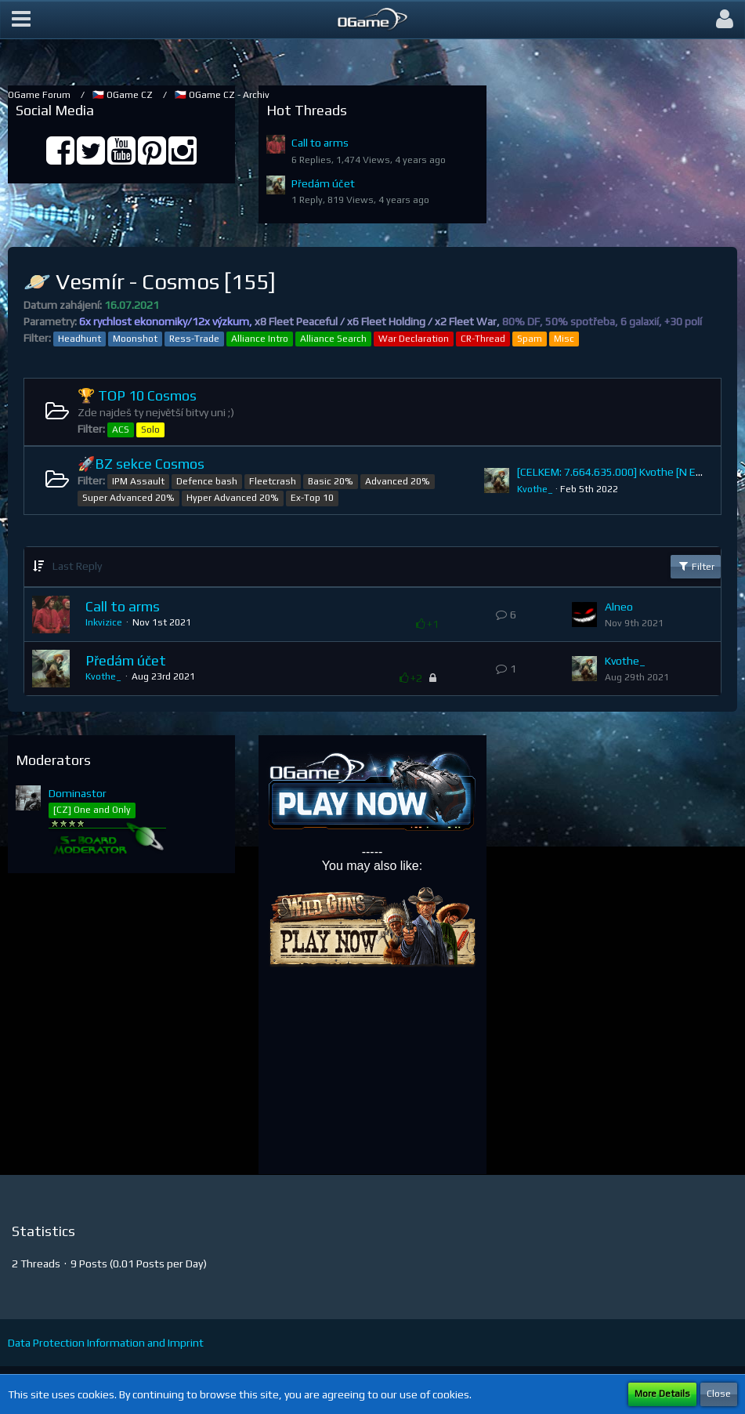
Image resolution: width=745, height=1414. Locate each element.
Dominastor (78, 793)
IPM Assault (138, 481)
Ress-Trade (194, 338)
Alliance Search (333, 338)
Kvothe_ (535, 489)
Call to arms (320, 142)
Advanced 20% (397, 481)
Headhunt (79, 338)
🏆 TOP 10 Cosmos (137, 395)
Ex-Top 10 (312, 497)
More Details (662, 1393)
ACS (120, 429)
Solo (150, 429)
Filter (695, 566)
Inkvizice (103, 622)
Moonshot (135, 338)
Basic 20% (330, 481)
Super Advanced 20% (128, 497)
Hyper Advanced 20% (232, 497)
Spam (529, 338)
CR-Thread (483, 338)
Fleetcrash (272, 481)
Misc (564, 338)
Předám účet (323, 183)
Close (719, 1393)
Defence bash (206, 481)
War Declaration (413, 338)
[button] (21, 19)
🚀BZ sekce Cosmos (141, 463)
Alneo (619, 606)
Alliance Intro (259, 338)
